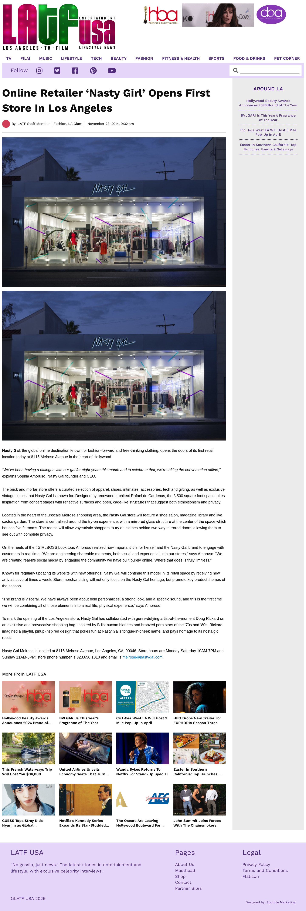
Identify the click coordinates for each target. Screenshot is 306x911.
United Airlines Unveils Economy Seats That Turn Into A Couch (82, 771)
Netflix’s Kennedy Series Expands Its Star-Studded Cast (82, 823)
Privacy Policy (256, 864)
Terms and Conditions (265, 870)
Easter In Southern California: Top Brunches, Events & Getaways (195, 771)
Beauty (119, 58)
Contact (183, 882)
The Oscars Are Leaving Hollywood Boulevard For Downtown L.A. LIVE (138, 823)
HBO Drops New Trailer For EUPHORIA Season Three (197, 720)
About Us (184, 864)
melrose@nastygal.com (142, 657)
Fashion (144, 58)
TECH (96, 58)
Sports (216, 58)
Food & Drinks (249, 58)
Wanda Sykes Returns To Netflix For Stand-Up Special (142, 771)
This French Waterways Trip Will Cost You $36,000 (27, 771)
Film (25, 58)
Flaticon (250, 876)
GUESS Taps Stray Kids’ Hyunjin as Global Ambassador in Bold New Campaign (24, 823)
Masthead (185, 870)
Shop (180, 876)
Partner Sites (188, 888)
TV (8, 58)
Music (45, 58)
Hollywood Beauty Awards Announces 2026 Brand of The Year (25, 720)
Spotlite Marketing (280, 902)
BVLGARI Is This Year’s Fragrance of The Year (79, 720)
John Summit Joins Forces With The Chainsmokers (197, 822)
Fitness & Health (181, 58)
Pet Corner (287, 58)
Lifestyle (71, 58)
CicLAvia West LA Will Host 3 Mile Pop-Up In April (141, 720)
